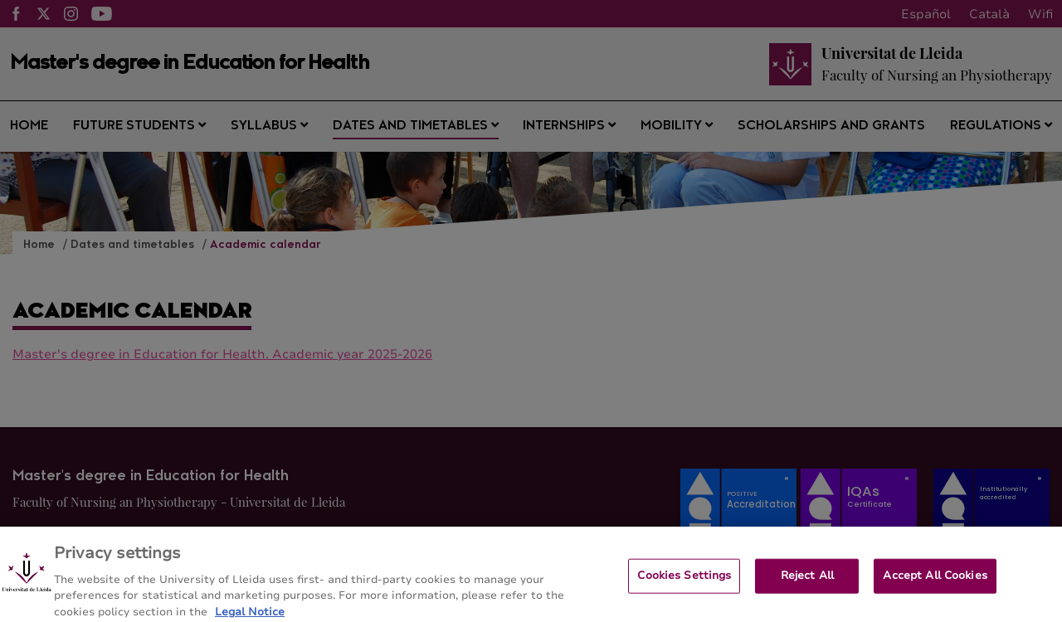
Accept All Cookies (934, 585)
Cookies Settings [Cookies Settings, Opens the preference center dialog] (684, 585)
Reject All (807, 585)
